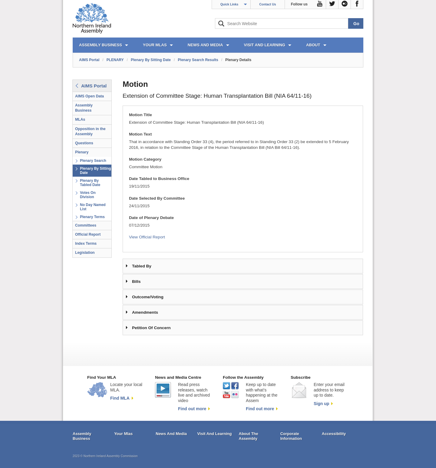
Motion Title (140, 115)
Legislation (85, 252)
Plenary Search (93, 161)
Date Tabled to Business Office (159, 178)
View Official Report (147, 237)
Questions (84, 143)
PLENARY (115, 60)
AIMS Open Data (89, 96)
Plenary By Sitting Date (151, 60)
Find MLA (120, 398)
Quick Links (229, 4)
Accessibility (334, 433)
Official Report (88, 234)
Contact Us (267, 4)
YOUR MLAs (155, 45)
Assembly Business (84, 108)
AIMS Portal (89, 60)
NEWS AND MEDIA (205, 45)
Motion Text (140, 134)
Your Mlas (123, 433)
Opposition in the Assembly (90, 131)
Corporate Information (291, 436)
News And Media (171, 433)
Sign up (321, 403)
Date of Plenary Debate (151, 217)
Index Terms (86, 243)
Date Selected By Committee (157, 198)
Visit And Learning (214, 433)
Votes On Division (88, 195)
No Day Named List (93, 207)
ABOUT (313, 45)
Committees (85, 225)
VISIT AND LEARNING (264, 45)
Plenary (81, 152)
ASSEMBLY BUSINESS (100, 45)
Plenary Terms (92, 217)
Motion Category (145, 159)
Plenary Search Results (198, 60)
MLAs (80, 119)
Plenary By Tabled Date (90, 182)
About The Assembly (248, 436)
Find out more (192, 408)
